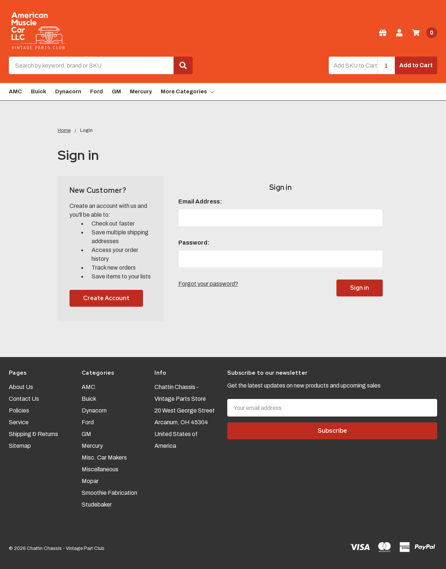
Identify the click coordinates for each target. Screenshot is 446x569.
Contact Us (24, 399)
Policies (19, 410)
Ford (96, 91)
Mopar (90, 481)
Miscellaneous (100, 469)
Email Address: (200, 201)
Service (19, 422)
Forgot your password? (208, 284)
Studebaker (97, 504)
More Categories (187, 91)
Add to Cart (416, 65)
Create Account (106, 298)
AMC (15, 91)
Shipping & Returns (33, 434)
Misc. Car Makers (104, 457)
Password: (194, 243)
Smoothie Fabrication (109, 493)
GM (116, 91)
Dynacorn (68, 91)
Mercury (141, 91)
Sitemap (20, 446)
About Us (21, 387)
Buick (38, 91)
